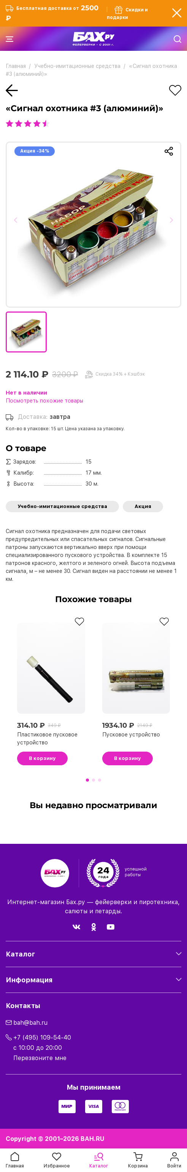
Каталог (20, 954)
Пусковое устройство (131, 735)
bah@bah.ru (30, 1022)
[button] (18, 224)
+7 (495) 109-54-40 (42, 1037)
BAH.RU (93, 1138)
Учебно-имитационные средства (62, 506)
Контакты (23, 1006)
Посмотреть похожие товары (44, 401)
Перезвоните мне (40, 1058)
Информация (29, 980)
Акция (143, 506)
